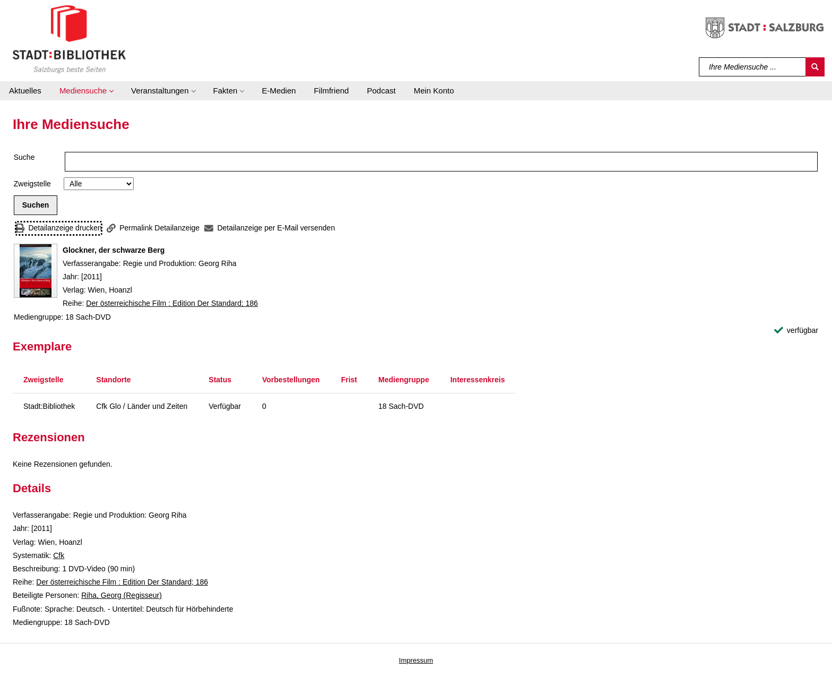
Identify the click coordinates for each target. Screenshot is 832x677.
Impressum (416, 660)
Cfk (58, 555)
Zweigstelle (32, 183)
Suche (24, 157)
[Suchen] (815, 66)
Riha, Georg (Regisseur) (121, 595)
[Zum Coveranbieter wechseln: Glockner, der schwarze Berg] (35, 271)
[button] (86, 90)
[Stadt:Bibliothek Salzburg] (69, 39)
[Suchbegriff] (753, 67)
